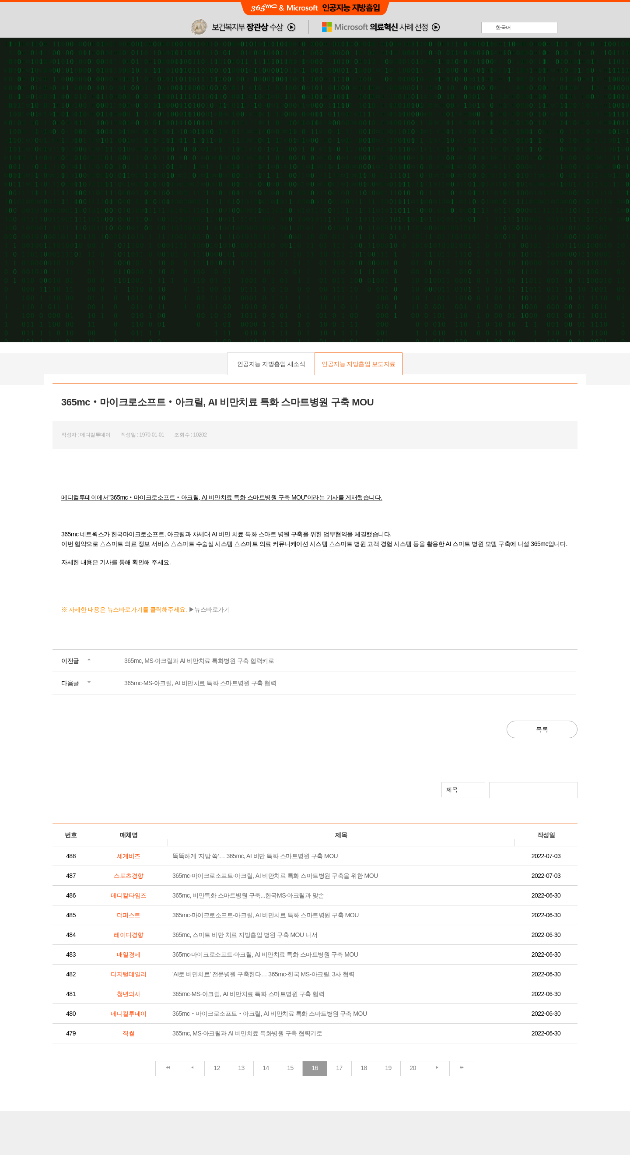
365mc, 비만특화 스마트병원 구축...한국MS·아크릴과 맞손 (248, 895)
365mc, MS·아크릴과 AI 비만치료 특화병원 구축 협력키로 (199, 660)
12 (217, 1067)
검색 (570, 789)
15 (290, 1067)
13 (241, 1067)
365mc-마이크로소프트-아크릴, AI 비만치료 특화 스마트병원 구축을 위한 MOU (275, 875)
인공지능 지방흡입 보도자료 (359, 363)
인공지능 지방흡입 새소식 (271, 363)
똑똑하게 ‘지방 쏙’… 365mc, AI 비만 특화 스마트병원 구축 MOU (255, 855)
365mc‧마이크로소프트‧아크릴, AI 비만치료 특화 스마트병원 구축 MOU (269, 1013)
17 (339, 1067)
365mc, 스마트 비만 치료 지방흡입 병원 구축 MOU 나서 (244, 934)
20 (413, 1067)
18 (363, 1067)
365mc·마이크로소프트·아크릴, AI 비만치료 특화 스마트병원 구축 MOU (265, 954)
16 (315, 1067)
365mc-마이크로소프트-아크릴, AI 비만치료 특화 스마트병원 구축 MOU (265, 915)
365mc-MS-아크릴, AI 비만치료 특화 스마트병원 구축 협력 (200, 683)
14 (265, 1067)
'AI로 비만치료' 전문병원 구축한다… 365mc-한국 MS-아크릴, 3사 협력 (263, 974)
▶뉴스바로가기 (209, 609)
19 (388, 1067)
